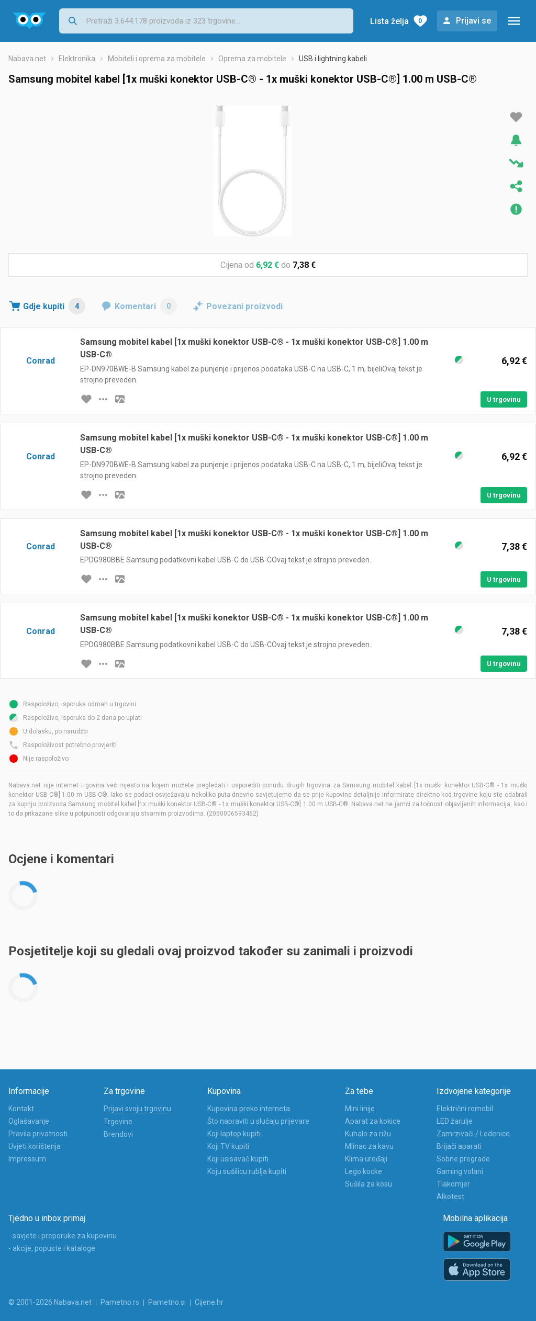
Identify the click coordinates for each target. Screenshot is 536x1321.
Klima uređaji (366, 1159)
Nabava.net (27, 58)
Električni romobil (465, 1108)
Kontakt (21, 1108)
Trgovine (118, 1121)
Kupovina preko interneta (248, 1108)
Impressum (27, 1159)
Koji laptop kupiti (234, 1134)
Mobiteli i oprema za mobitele (157, 58)
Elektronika (77, 58)
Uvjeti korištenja (34, 1146)
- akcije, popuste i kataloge (51, 1248)
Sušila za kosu (368, 1184)
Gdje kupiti (54, 306)
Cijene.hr (209, 1302)
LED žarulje (455, 1121)
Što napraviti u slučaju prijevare (258, 1121)
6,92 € (267, 265)
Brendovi (118, 1134)
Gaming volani (460, 1171)
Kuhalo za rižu (368, 1134)
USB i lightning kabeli (333, 58)
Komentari (146, 306)
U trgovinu (504, 399)
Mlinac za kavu (369, 1146)
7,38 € (304, 265)
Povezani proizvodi (244, 306)
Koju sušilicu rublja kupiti (246, 1171)
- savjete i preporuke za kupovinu (62, 1236)
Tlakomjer (453, 1184)
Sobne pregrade (463, 1159)
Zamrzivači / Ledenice (473, 1134)
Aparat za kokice (372, 1121)
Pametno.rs (119, 1302)
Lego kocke (363, 1171)
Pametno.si (167, 1302)
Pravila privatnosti (38, 1134)
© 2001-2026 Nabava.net (50, 1302)
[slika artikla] (120, 399)
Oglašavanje (28, 1121)
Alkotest (450, 1196)
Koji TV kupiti (228, 1146)
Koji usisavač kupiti (238, 1159)
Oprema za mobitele (252, 58)
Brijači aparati (459, 1146)
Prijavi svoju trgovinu (137, 1108)
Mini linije (360, 1108)
